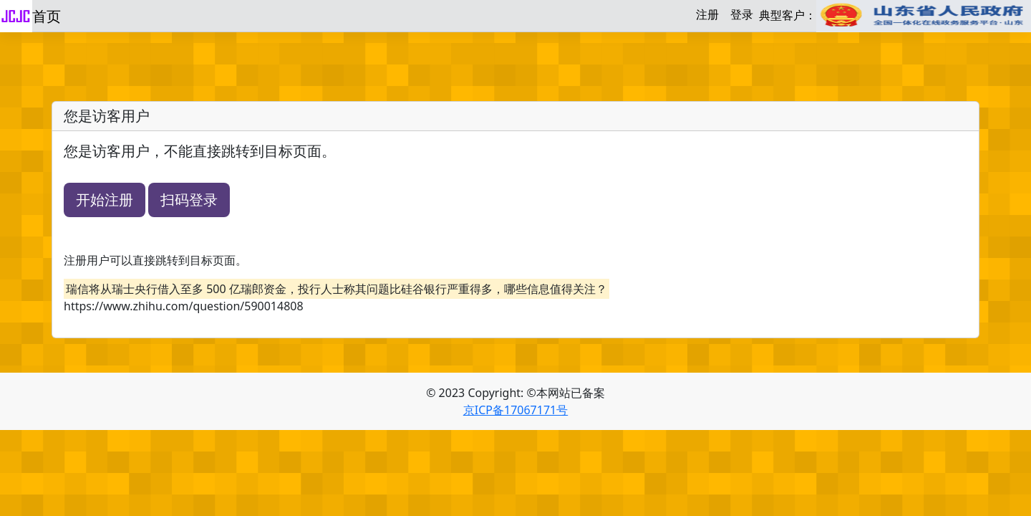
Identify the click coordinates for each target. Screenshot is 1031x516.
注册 (707, 14)
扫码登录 (189, 199)
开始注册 (104, 199)
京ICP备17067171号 (515, 410)
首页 (46, 16)
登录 (741, 14)
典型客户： (895, 16)
